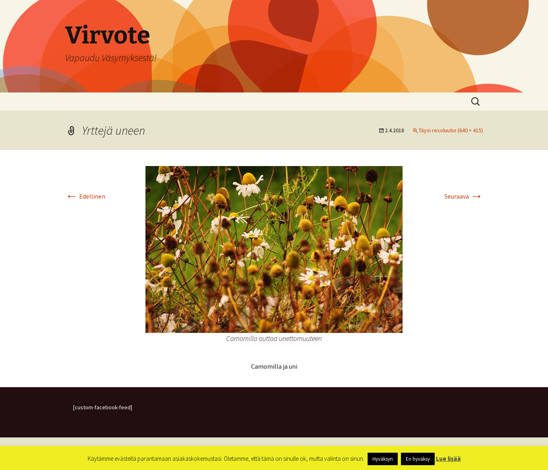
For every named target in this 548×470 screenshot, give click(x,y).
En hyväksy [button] (418, 459)
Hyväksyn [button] (382, 459)
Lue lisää (448, 458)
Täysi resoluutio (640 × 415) (451, 130)
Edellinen (85, 196)
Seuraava (463, 196)
